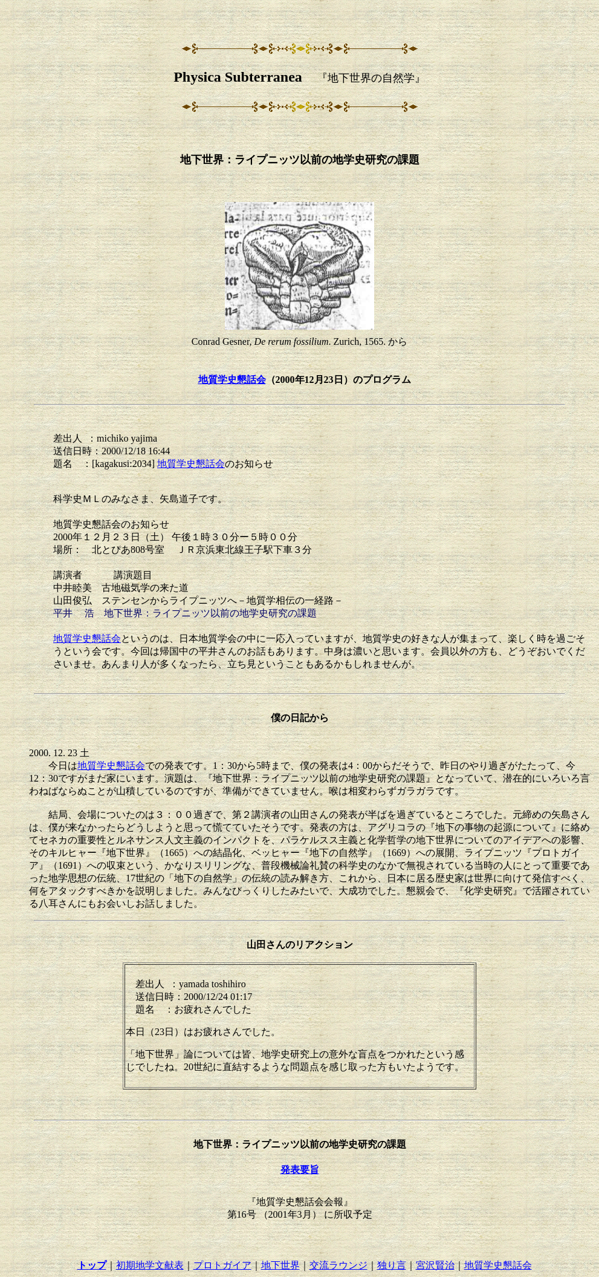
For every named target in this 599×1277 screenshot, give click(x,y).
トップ (91, 1265)
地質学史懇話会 (232, 379)
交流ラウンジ (338, 1265)
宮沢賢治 (435, 1265)
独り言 (391, 1265)
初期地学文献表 (150, 1265)
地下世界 (280, 1265)
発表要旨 (299, 1169)
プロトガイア (222, 1265)
